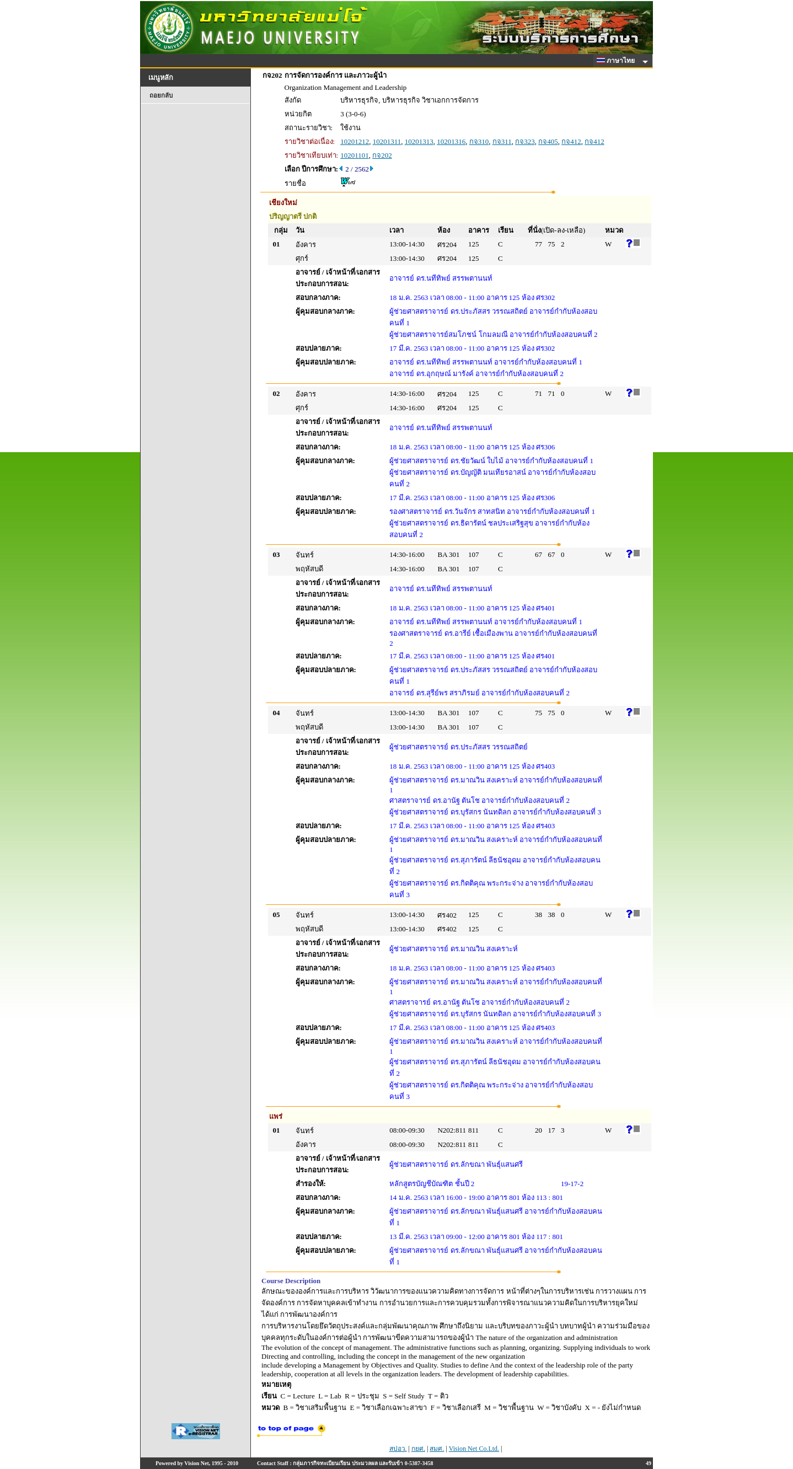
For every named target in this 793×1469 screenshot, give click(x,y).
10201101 (354, 155)
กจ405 (548, 141)
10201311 (387, 141)
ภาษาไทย (618, 61)
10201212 (354, 141)
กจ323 (525, 141)
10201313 (419, 141)
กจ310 (479, 141)
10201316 (451, 141)
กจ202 (382, 155)
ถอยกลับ (161, 95)
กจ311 (502, 141)
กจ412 (571, 141)
